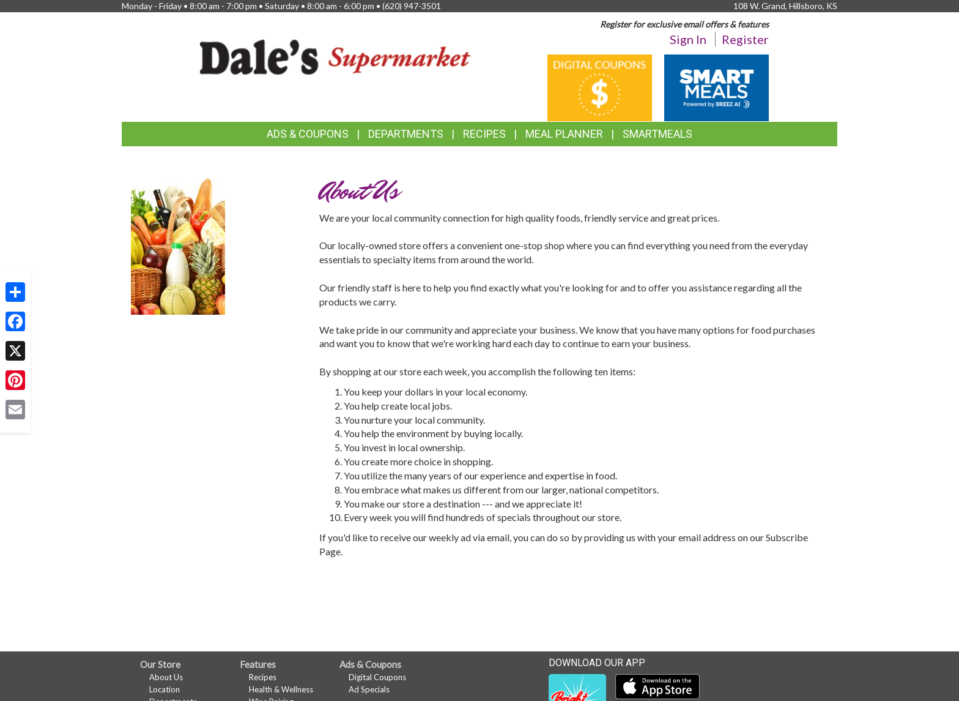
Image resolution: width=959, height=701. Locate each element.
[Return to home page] (335, 56)
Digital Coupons (377, 677)
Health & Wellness (281, 689)
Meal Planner (564, 133)
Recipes (484, 133)
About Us (166, 677)
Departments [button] (405, 133)
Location (164, 689)
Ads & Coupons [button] (308, 133)
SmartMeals (657, 133)
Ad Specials (369, 689)
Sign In (688, 39)
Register (745, 39)
